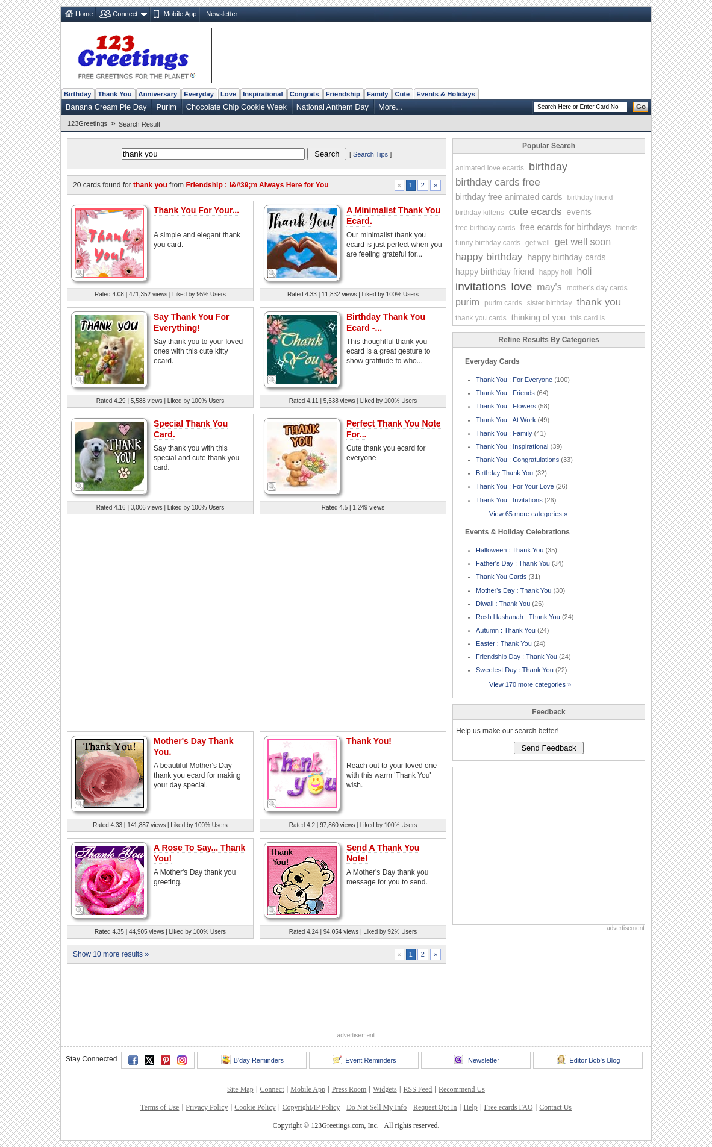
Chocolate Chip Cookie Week (236, 106)
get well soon (583, 242)
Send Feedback (548, 747)
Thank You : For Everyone (514, 379)
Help (470, 1107)
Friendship (343, 94)
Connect (125, 13)
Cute (402, 94)
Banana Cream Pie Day (106, 106)
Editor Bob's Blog (588, 1059)
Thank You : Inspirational (512, 446)
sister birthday (549, 303)
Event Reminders (364, 1059)
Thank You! (369, 741)
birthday (548, 167)
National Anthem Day (332, 106)
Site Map (240, 1089)
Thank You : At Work (506, 419)
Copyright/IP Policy (311, 1107)
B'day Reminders (252, 1059)
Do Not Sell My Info (376, 1107)
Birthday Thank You (504, 473)
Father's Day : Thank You (513, 563)
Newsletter (221, 13)
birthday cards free (497, 182)
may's (549, 287)
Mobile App (180, 13)
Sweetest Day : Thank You (515, 670)
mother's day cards (597, 288)
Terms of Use (159, 1107)
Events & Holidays (445, 94)
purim (467, 302)
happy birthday (489, 257)
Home (84, 13)
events (579, 212)
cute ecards (535, 211)
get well (537, 243)
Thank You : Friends (505, 392)
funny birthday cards (487, 243)
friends (626, 227)
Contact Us (555, 1107)
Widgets (385, 1089)
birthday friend (590, 197)
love (521, 286)
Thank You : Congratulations (517, 459)
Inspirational (263, 94)
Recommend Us (462, 1089)
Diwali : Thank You (503, 603)
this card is (587, 318)
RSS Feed (417, 1089)
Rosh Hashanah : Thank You (518, 616)
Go (641, 106)
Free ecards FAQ (508, 1107)
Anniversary (158, 94)
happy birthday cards (567, 257)
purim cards (503, 303)
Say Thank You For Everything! (192, 322)
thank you (598, 302)
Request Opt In (435, 1107)
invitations (481, 286)
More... (390, 106)
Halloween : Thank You (509, 550)
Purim (166, 106)
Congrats (304, 94)
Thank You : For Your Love (515, 486)
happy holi (555, 272)
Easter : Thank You (504, 643)
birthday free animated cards (508, 197)
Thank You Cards (501, 576)
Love (228, 94)
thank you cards (481, 318)
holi (584, 271)
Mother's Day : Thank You (513, 590)
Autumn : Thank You (506, 630)
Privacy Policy (207, 1107)
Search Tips (370, 154)
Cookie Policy (254, 1107)
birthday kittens (479, 212)
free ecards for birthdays (565, 227)
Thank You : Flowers (506, 406)
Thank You (114, 94)
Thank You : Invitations (509, 500)
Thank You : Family (504, 433)
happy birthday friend (494, 272)
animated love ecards (489, 168)
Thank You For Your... (196, 210)
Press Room (349, 1089)
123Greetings (87, 123)
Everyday (199, 94)
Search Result (139, 124)
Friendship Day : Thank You (516, 656)
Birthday (77, 94)
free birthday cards (485, 227)
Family (377, 94)
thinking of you (538, 317)
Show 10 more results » (111, 954)
